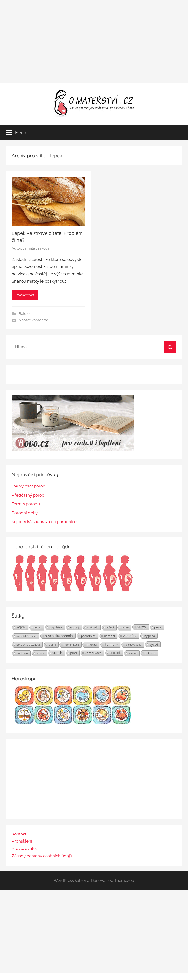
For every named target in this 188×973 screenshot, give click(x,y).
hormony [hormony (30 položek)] (111, 644)
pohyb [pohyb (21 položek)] (37, 627)
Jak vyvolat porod (29, 486)
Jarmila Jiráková (36, 248)
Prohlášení (22, 841)
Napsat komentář (33, 320)
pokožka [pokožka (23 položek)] (150, 653)
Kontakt (19, 834)
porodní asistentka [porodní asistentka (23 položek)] (28, 644)
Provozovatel (24, 848)
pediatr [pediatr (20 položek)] (40, 653)
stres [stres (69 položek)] (141, 627)
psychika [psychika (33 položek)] (55, 627)
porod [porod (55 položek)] (114, 652)
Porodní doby (25, 512)
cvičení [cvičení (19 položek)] (110, 627)
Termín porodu (26, 503)
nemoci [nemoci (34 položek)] (109, 636)
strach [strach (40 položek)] (57, 652)
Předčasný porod (28, 495)
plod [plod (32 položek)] (73, 653)
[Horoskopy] (73, 722)
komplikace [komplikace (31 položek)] (93, 653)
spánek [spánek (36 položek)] (92, 627)
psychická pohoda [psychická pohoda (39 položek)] (59, 635)
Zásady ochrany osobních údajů (42, 855)
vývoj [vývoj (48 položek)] (153, 644)
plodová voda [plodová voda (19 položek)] (133, 644)
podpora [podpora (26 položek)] (22, 653)
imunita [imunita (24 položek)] (92, 644)
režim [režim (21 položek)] (125, 627)
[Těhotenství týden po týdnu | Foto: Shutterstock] (73, 591)
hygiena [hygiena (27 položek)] (149, 636)
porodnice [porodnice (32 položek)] (88, 636)
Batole (24, 314)
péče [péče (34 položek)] (157, 627)
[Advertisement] (94, 41)
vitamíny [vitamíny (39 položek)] (129, 635)
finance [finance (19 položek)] (132, 653)
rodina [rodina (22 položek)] (52, 644)
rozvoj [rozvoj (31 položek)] (74, 627)
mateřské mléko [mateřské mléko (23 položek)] (26, 636)
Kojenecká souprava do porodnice (44, 521)
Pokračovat (24, 295)
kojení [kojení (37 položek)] (21, 627)
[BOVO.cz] (73, 449)
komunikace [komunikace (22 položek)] (71, 644)
